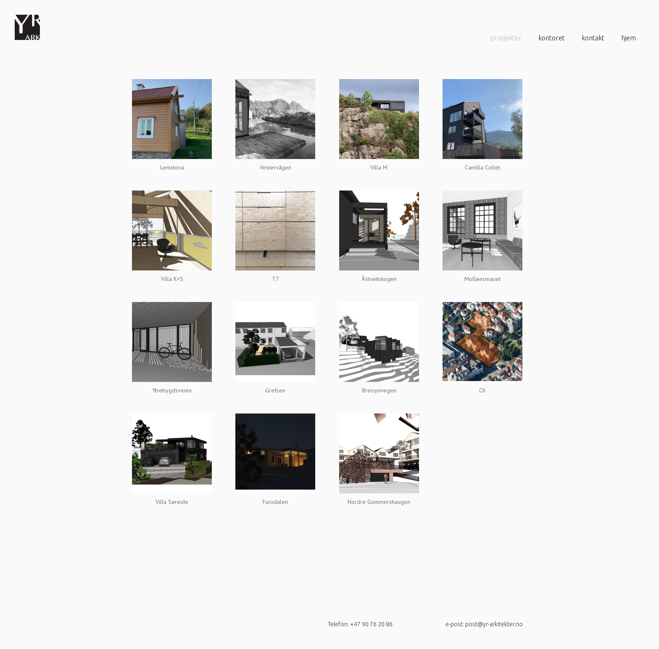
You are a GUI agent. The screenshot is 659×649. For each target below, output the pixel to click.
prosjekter (506, 38)
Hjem (628, 38)
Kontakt (593, 38)
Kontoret (551, 38)
